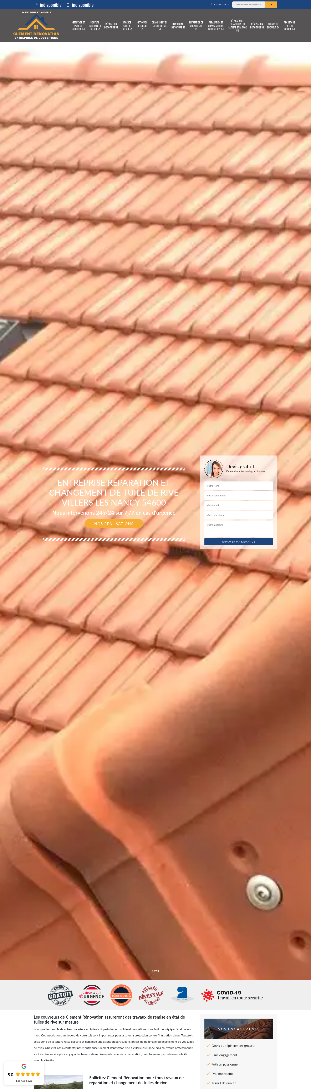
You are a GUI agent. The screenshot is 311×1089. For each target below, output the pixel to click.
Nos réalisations (114, 523)
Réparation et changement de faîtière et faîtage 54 (238, 25)
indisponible (48, 4)
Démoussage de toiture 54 (178, 25)
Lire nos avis (24, 1080)
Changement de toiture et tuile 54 (160, 26)
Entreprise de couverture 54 (196, 26)
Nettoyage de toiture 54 (142, 26)
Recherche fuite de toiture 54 (289, 26)
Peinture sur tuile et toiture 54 (95, 26)
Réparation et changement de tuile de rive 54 (216, 26)
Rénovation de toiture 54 (257, 25)
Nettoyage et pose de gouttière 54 (78, 26)
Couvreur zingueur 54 (273, 25)
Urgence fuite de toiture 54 (127, 26)
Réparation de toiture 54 (111, 25)
